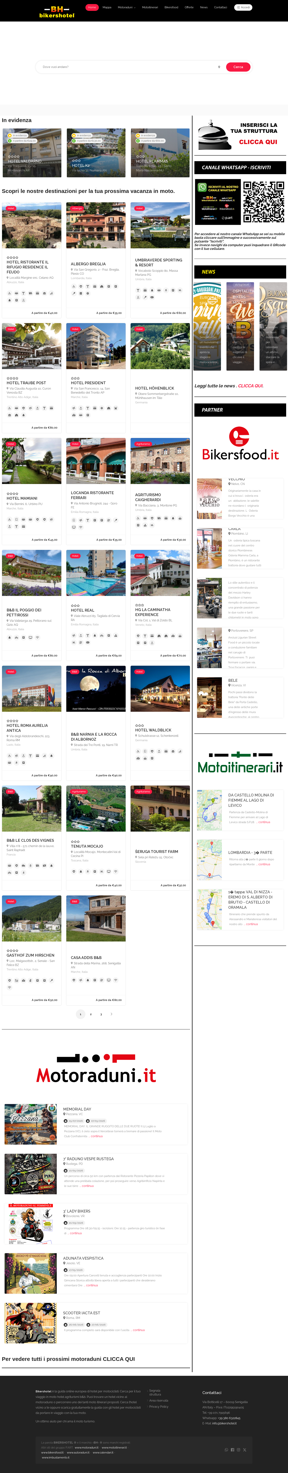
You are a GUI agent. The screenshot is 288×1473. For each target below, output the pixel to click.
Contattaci (220, 7)
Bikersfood (171, 7)
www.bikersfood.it (52, 1452)
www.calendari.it (103, 1452)
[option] (32, 153)
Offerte (189, 7)
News (204, 7)
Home (92, 7)
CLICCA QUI (250, 385)
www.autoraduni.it (78, 1452)
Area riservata (158, 1400)
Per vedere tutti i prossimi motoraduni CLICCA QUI (68, 1359)
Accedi (243, 7)
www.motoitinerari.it (114, 1447)
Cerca (238, 67)
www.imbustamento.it (55, 1457)
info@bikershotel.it (224, 1423)
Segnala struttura (155, 1392)
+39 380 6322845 (229, 1418)
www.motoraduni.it (86, 1447)
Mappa (107, 7)
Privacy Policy (158, 1406)
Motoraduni (125, 7)
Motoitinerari (150, 7)
